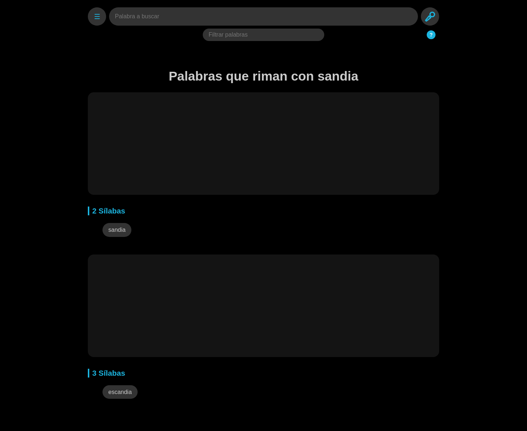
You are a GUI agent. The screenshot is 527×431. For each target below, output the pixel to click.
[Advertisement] (263, 143)
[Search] (430, 16)
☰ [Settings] (97, 17)
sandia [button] (117, 230)
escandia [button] (120, 392)
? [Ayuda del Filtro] (431, 35)
